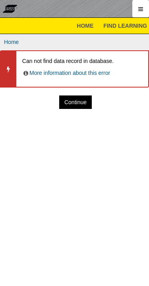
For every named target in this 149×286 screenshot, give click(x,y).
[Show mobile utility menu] (140, 8)
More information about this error (66, 73)
